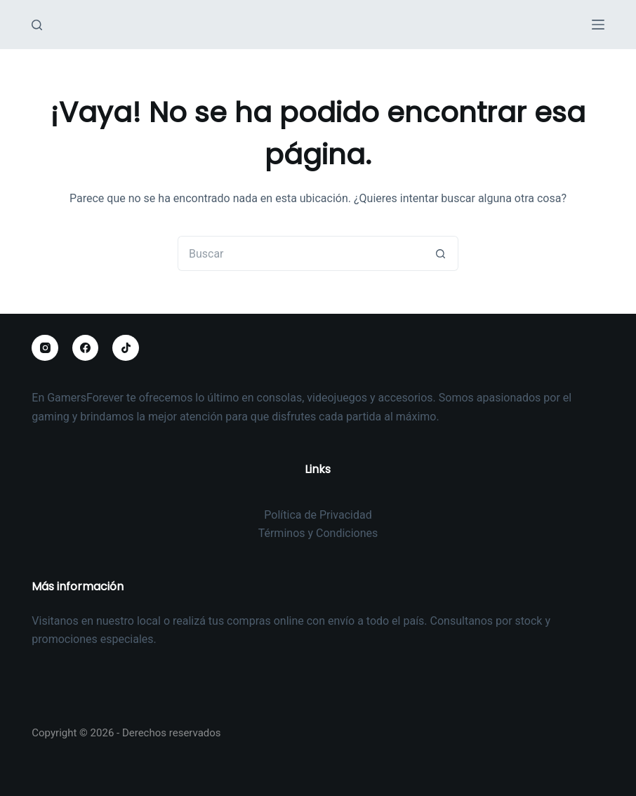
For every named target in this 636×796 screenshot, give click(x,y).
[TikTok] (125, 348)
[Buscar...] (300, 253)
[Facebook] (85, 348)
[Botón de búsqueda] (440, 253)
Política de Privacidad (317, 515)
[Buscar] (37, 25)
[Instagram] (45, 348)
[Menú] (598, 24)
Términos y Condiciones (318, 533)
